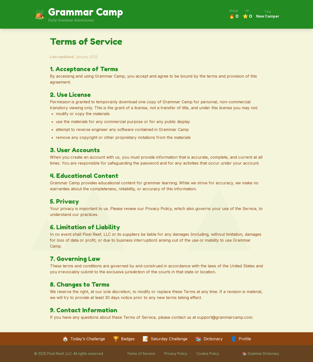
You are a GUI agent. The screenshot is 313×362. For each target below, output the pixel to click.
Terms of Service (141, 353)
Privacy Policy (175, 353)
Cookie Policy (207, 353)
